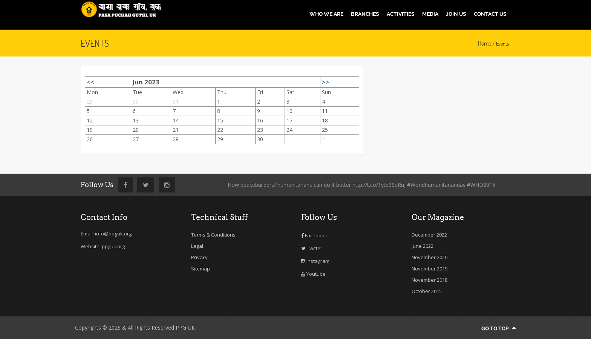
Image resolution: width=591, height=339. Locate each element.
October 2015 (427, 291)
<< (90, 82)
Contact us (490, 14)
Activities (401, 14)
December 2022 (429, 234)
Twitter (311, 248)
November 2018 (429, 279)
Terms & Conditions (213, 234)
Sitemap (200, 268)
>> (325, 82)
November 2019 (429, 268)
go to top (498, 328)
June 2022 (422, 246)
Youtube (313, 273)
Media (430, 14)
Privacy (199, 257)
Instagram (315, 261)
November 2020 (429, 257)
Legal (197, 246)
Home (484, 43)
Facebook (314, 235)
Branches (365, 14)
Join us (456, 14)
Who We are (326, 14)
